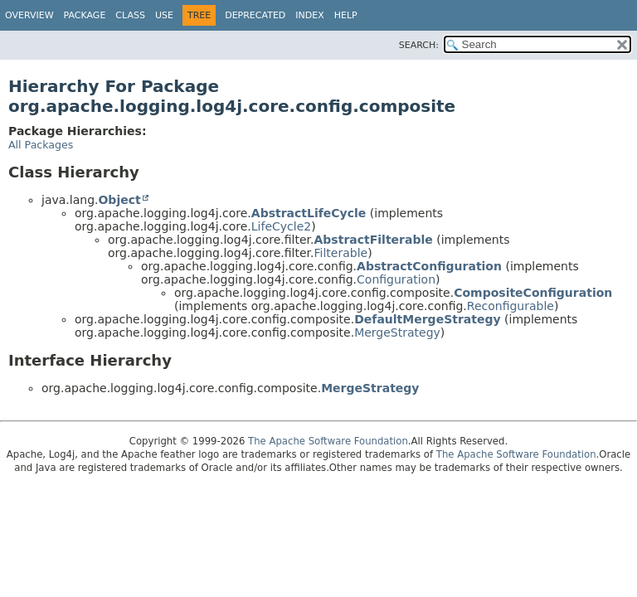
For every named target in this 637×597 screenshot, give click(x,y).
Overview (29, 15)
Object (119, 199)
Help (345, 15)
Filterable (341, 253)
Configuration (396, 279)
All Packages (40, 144)
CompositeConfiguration (533, 292)
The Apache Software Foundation (328, 441)
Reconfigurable (510, 306)
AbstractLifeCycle (309, 213)
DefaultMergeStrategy (427, 319)
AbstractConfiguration (429, 266)
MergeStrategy (397, 332)
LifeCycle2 (281, 226)
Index (309, 15)
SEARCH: (419, 45)
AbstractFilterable (373, 239)
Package (85, 15)
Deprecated (255, 15)
